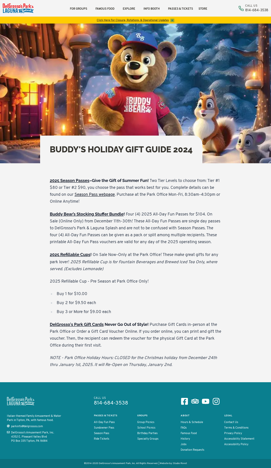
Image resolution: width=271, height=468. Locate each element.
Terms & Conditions (236, 428)
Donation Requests (192, 450)
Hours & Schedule (192, 422)
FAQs (184, 428)
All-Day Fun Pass (104, 422)
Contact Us (231, 422)
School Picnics (146, 428)
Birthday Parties (147, 433)
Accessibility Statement (239, 439)
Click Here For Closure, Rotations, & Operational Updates (133, 20)
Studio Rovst (180, 463)
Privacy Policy (233, 433)
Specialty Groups (147, 439)
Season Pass (101, 433)
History (185, 439)
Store (202, 9)
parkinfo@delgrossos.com (25, 426)
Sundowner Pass (104, 428)
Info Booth (151, 9)
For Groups (78, 9)
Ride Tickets (101, 439)
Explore (129, 9)
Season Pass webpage (94, 194)
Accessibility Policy (236, 444)
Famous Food (104, 9)
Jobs (183, 444)
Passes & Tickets (180, 9)
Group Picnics (145, 422)
